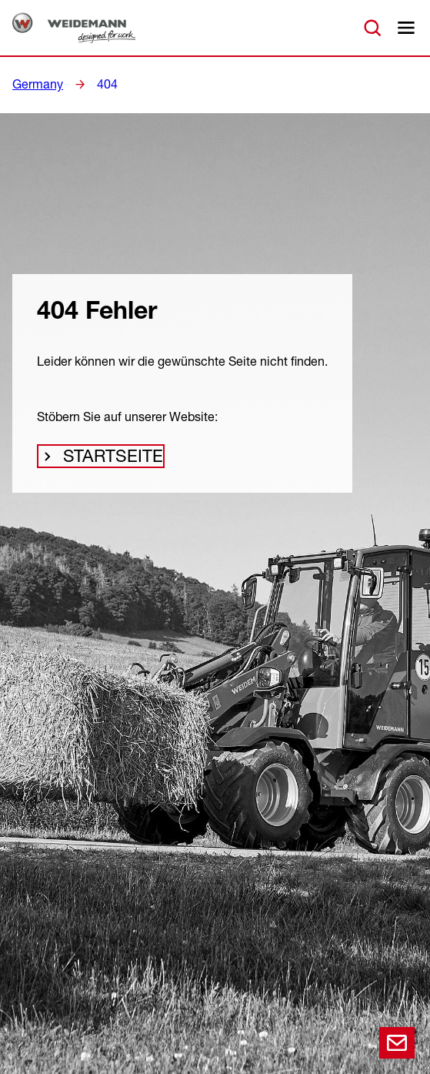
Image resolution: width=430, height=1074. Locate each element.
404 (101, 84)
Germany (35, 84)
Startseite (107, 461)
